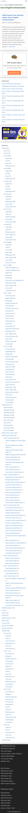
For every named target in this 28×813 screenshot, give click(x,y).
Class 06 (6, 194)
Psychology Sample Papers (12, 550)
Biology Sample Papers (11, 480)
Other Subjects (9, 234)
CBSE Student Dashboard (8, 748)
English (7, 158)
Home (1, 5)
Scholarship (7, 425)
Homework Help (5, 805)
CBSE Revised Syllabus (7, 781)
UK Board (4, 631)
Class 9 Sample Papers (10, 576)
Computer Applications (11, 270)
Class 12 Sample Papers (10, 505)
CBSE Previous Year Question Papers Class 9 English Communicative (13, 17)
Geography (8, 316)
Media (8, 808)
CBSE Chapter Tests (6, 778)
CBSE (3, 148)
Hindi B (7, 252)
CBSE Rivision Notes (6, 776)
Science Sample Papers (11, 469)
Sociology (8, 344)
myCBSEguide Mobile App (8, 746)
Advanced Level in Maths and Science (12, 89)
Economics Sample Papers (12, 487)
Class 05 (6, 181)
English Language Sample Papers (14, 454)
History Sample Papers (11, 495)
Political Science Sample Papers (14, 502)
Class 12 (6, 346)
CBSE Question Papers (8, 433)
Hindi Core (8, 318)
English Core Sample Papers (13, 490)
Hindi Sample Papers (11, 561)
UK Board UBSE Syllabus (7, 756)
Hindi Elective (9, 321)
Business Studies (10, 303)
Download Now (14, 73)
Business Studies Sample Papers (14, 482)
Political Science (9, 341)
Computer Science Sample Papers (14, 520)
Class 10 (6, 265)
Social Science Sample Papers (13, 472)
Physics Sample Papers (11, 500)
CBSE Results (7, 415)
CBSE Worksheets (7, 608)
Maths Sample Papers (11, 467)
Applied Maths (9, 298)
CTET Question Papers (7, 759)
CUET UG (4, 613)
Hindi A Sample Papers (11, 457)
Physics (7, 339)
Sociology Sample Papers (12, 553)
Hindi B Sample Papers (11, 460)
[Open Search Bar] (26, 1)
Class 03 (6, 156)
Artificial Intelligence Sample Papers (15, 440)
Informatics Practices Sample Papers (15, 535)
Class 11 (6, 293)
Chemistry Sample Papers (12, 485)
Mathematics (9, 166)
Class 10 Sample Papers (10, 438)
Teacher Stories (6, 628)
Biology (7, 301)
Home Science (9, 326)
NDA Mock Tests (5, 761)
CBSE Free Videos (5, 803)
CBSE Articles (7, 410)
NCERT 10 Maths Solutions (8, 783)
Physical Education (10, 336)
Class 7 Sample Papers (10, 566)
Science (7, 204)
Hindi (6, 163)
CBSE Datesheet (5, 793)
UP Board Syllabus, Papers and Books (11, 753)
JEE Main (4, 615)
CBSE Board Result (6, 795)
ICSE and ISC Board (6, 751)
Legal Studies (9, 384)
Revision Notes (6, 626)
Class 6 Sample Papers (10, 555)
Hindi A (7, 250)
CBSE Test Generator (6, 798)
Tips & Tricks (7, 430)
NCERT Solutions (6, 618)
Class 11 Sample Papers (10, 474)
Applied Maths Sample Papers (13, 477)
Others (5, 423)
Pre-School (5, 623)
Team (13, 808)
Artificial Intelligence (11, 267)
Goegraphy (8, 369)
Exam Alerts (7, 420)
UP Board (4, 740)
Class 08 (6, 224)
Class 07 (6, 209)
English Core (8, 313)
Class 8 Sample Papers (10, 571)
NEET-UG (4, 620)
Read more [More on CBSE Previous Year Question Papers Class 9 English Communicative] (12, 46)
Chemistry (8, 306)
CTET (3, 610)
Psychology (8, 400)
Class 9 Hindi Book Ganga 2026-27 (11, 84)
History (7, 323)
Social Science (9, 206)
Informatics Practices (11, 328)
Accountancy (9, 295)
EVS (6, 161)
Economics (8, 311)
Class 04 (6, 168)
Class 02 (6, 153)
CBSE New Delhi (8, 412)
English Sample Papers (11, 558)
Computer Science (10, 308)
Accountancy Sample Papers (13, 508)
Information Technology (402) (13, 280)
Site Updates (7, 428)
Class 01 (6, 151)
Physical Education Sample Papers (14, 543)
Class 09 (6, 242)
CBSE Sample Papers (7, 435)
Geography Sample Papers (12, 528)
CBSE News (5, 405)
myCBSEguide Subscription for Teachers (13, 86)
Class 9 (6, 725)
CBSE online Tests (6, 800)
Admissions (7, 407)
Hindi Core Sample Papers (12, 492)
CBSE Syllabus (7, 417)
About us (3, 808)
